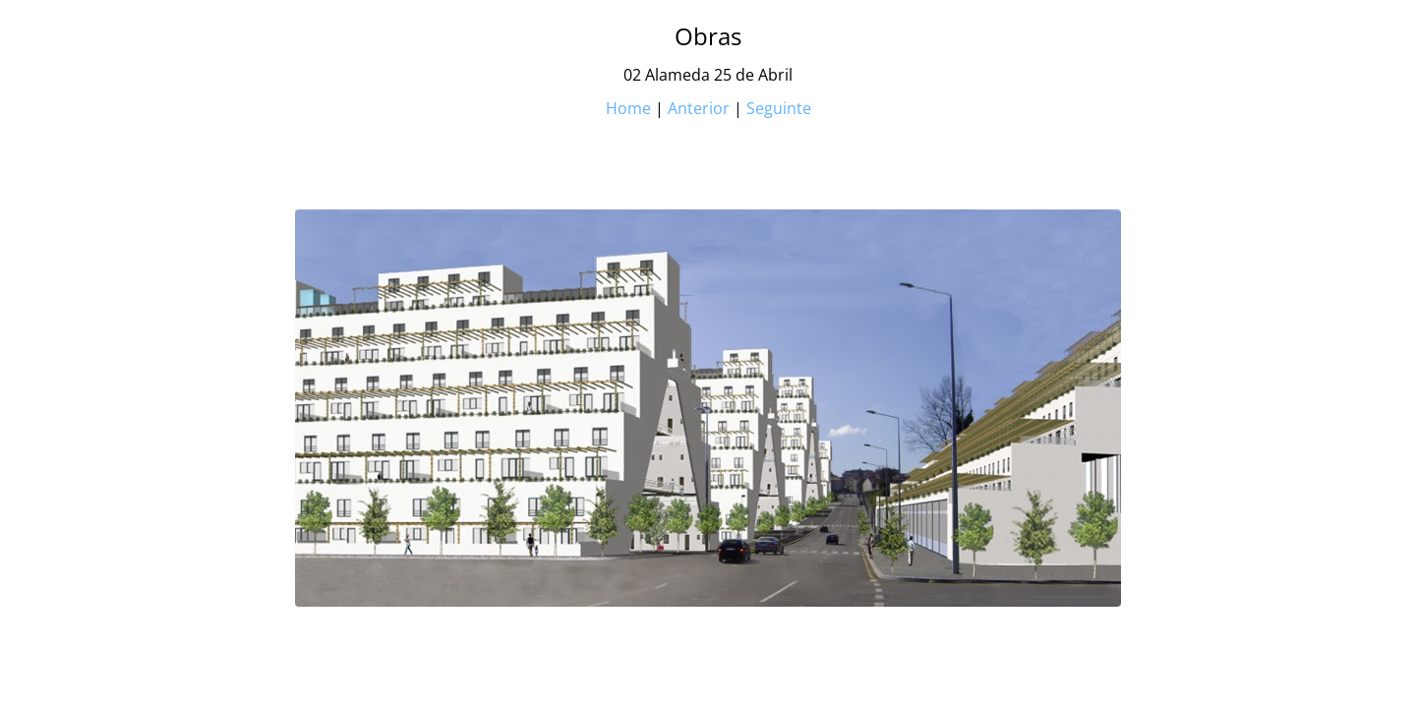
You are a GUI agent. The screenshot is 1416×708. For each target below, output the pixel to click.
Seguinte (778, 108)
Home (628, 108)
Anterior (699, 108)
